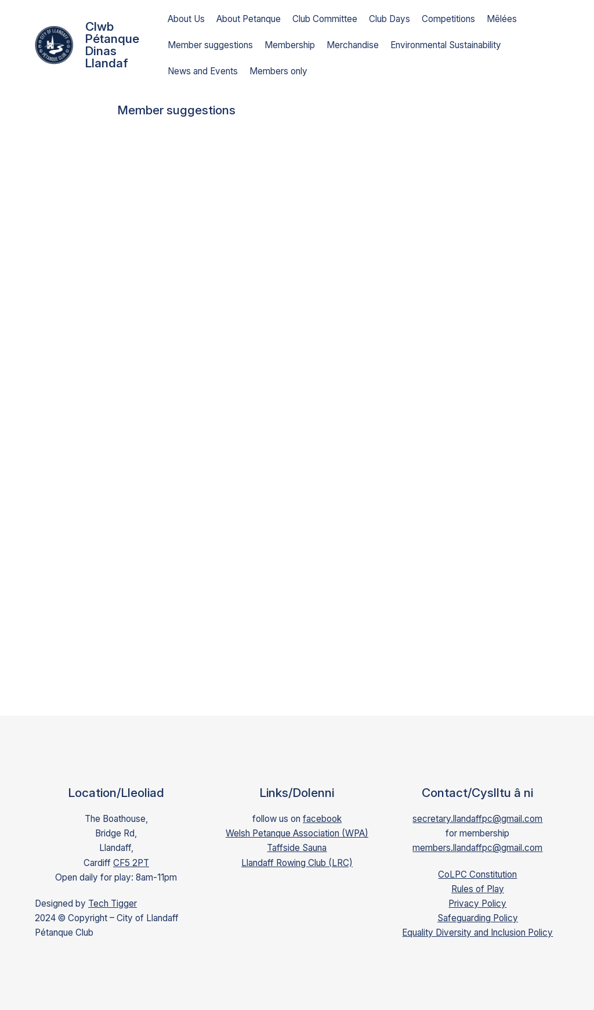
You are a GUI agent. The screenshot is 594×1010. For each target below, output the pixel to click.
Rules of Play (477, 888)
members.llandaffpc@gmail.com (477, 847)
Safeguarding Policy (477, 918)
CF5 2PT (131, 862)
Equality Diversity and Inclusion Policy (477, 932)
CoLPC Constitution (477, 874)
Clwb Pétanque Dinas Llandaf (112, 44)
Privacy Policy (477, 903)
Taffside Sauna (297, 847)
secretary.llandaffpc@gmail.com (477, 818)
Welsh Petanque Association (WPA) (297, 833)
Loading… (302, 414)
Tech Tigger (112, 903)
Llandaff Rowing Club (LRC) (297, 862)
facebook (322, 818)
